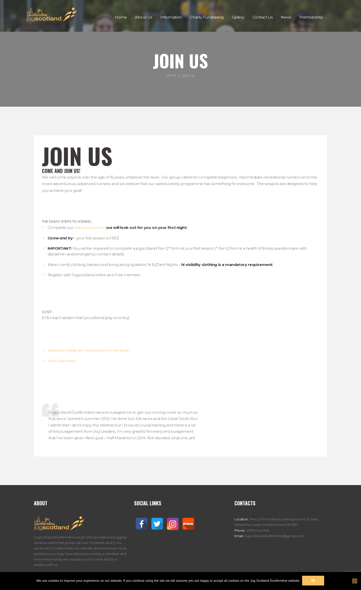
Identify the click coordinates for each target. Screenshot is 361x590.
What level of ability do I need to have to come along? (96, 350)
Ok (314, 580)
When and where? (64, 360)
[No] (354, 580)
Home (171, 75)
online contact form (92, 227)
